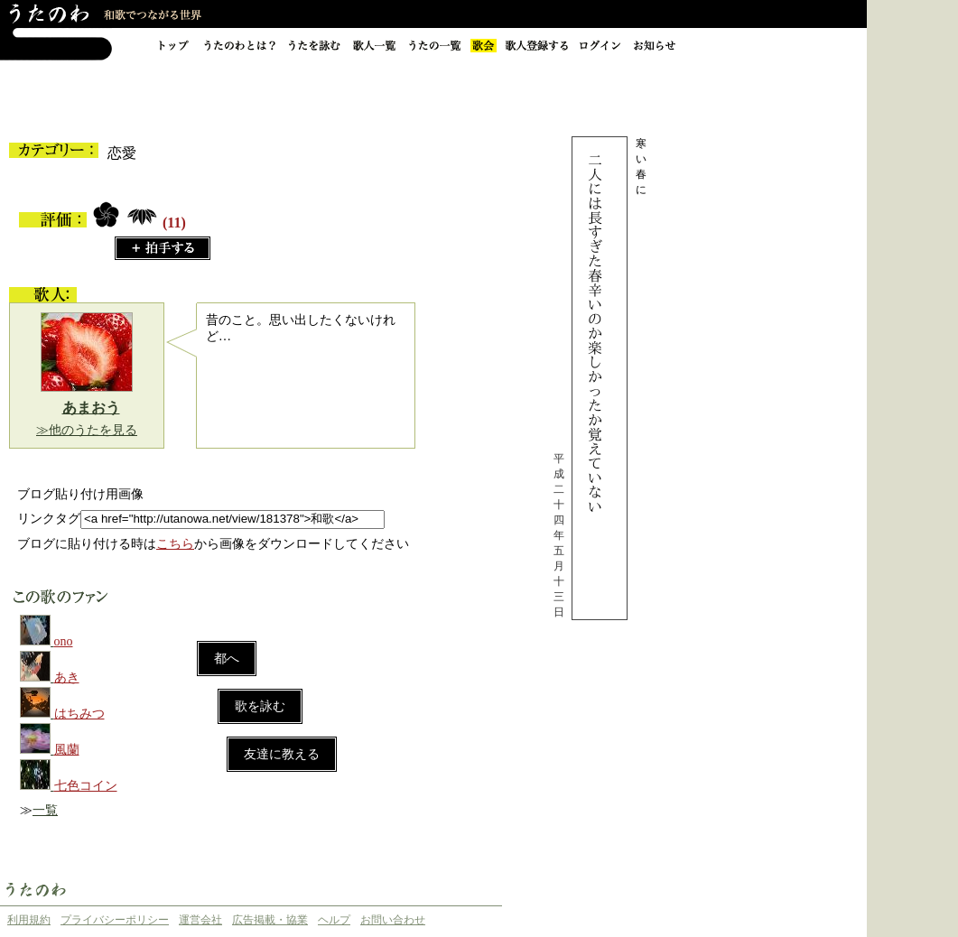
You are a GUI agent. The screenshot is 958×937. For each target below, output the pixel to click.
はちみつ (79, 713)
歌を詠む (260, 706)
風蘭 (66, 749)
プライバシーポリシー (114, 920)
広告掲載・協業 (270, 920)
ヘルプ (334, 920)
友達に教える (282, 754)
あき (66, 677)
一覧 (45, 810)
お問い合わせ (392, 920)
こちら (175, 544)
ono (63, 641)
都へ (226, 658)
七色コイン (85, 786)
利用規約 (29, 920)
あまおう (91, 407)
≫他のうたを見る (86, 430)
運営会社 (200, 920)
